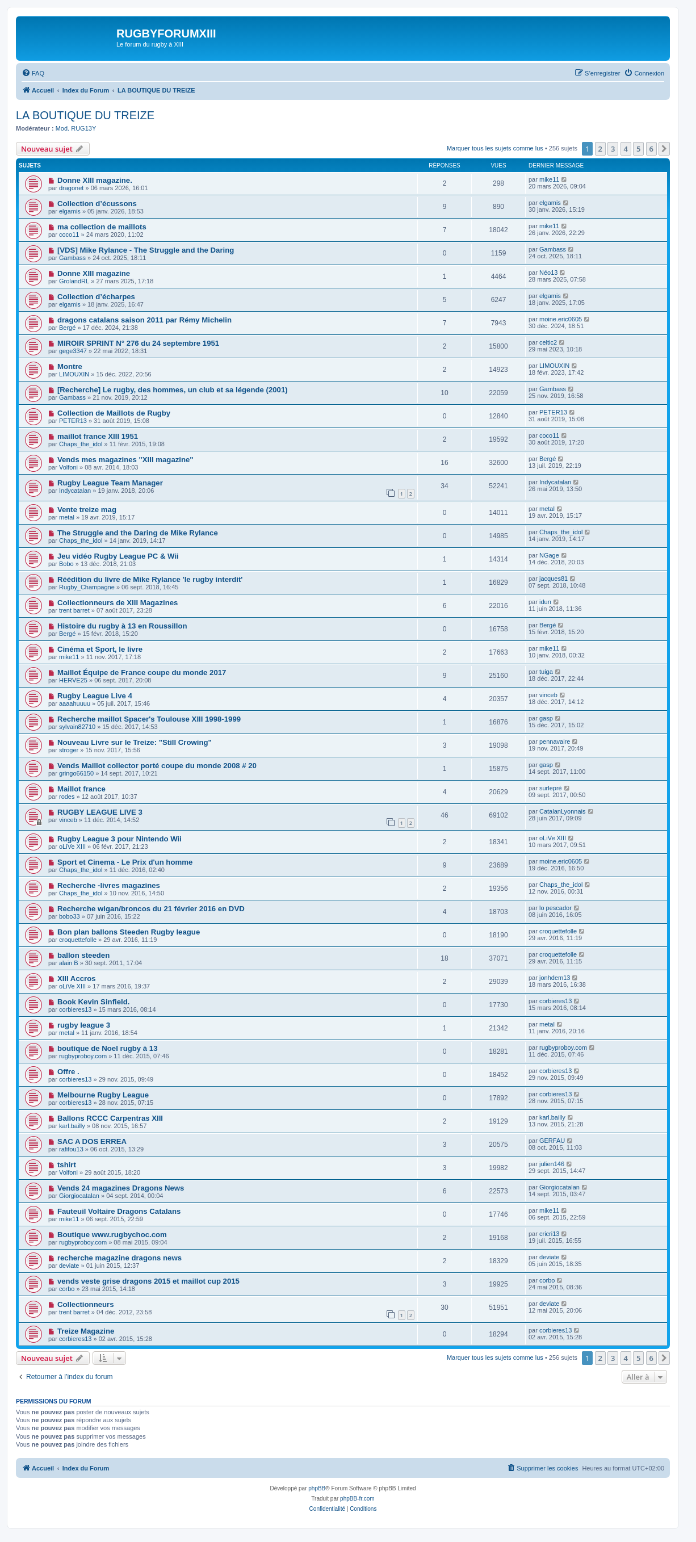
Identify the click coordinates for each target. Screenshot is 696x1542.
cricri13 (549, 1233)
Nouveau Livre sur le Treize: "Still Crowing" (134, 742)
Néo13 (548, 272)
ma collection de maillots (101, 227)
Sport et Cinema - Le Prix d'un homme (124, 862)
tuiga (546, 671)
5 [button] (638, 149)
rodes (67, 796)
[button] (664, 149)
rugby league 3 (83, 1025)
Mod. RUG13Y (76, 128)
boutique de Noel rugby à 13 (107, 1048)
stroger (68, 750)
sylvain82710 (77, 726)
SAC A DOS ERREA (92, 1141)
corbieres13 (75, 1009)
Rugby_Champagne (87, 587)
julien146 (551, 1163)
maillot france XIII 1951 (97, 436)
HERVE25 (73, 680)
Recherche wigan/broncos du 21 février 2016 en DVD (151, 908)
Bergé (67, 327)
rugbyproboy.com (83, 1056)
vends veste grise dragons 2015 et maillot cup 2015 (148, 1281)
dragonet (71, 188)
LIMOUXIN (74, 374)
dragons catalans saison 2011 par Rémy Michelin (144, 320)
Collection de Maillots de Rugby (113, 413)
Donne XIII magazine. (94, 180)
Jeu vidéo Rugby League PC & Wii (118, 556)
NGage (549, 555)
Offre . (68, 1071)
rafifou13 (71, 1149)
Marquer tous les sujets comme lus (495, 148)
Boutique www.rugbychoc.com (112, 1234)
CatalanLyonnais (562, 811)
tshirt (66, 1164)
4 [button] (626, 149)
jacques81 (553, 578)
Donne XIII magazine (93, 273)
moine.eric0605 (560, 319)
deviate (69, 1265)
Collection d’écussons (97, 203)
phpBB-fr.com (357, 1498)
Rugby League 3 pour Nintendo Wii (119, 839)
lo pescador (555, 907)
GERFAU (552, 1140)
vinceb (548, 695)
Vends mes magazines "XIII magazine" (125, 459)
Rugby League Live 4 (94, 696)
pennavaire (554, 741)
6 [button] (651, 149)
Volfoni (68, 467)
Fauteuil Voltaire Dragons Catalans (119, 1211)
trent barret (74, 610)
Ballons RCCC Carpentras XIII (110, 1118)
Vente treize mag (86, 509)
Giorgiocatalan (79, 1195)
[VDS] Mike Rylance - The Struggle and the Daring (145, 250)
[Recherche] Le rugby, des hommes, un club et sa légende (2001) (172, 390)
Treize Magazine (85, 1331)
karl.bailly (72, 1125)
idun (545, 601)
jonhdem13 (554, 977)
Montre (69, 366)
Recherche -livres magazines (108, 885)
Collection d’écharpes (96, 296)
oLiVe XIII (72, 846)
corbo (67, 1288)
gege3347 (73, 350)
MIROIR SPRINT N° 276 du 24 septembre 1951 (138, 343)
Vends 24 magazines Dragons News (121, 1188)
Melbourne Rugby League (103, 1095)
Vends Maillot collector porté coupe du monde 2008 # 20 (157, 765)
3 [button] (613, 149)
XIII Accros (76, 978)
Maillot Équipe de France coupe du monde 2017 (142, 672)
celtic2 (548, 342)
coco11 (69, 234)
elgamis (70, 211)
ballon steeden (83, 955)
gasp (546, 718)
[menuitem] (33, 73)
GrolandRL (74, 281)
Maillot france (81, 789)
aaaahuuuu (74, 703)
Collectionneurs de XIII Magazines (117, 602)
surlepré (550, 788)
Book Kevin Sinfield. (93, 1002)
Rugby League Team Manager (110, 483)
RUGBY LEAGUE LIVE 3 (99, 812)
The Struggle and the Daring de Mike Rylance (137, 533)
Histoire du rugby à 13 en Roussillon (122, 626)
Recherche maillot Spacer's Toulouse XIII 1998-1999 (149, 719)
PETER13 (73, 420)
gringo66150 (76, 773)
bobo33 (69, 916)
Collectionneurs (85, 1304)
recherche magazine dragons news (119, 1258)
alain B (68, 962)
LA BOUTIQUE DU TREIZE (85, 115)
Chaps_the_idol (80, 444)
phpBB (316, 1488)
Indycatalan (75, 490)
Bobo (66, 563)
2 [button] (600, 149)
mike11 (549, 179)
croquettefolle (78, 939)
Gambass (72, 257)
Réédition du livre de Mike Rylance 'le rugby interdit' (150, 579)
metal (66, 517)
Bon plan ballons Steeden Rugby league (128, 932)
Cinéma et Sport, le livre (99, 649)
